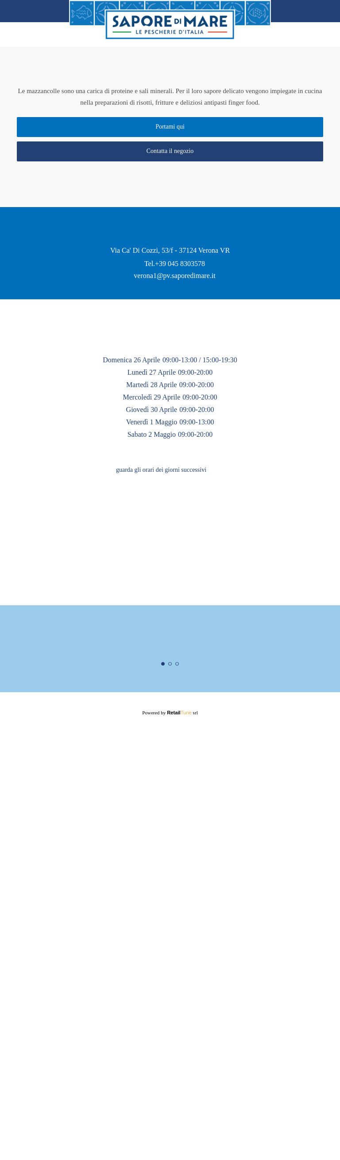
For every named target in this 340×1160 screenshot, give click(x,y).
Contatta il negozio (170, 156)
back (18, 11)
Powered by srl (170, 1132)
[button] (220, 713)
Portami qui (170, 131)
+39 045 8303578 (180, 481)
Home (321, 11)
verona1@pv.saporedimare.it (174, 493)
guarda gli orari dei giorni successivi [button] (161, 713)
